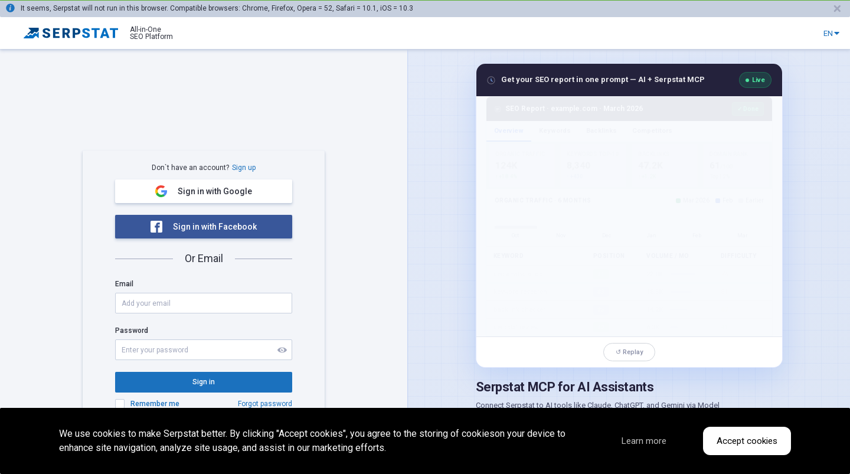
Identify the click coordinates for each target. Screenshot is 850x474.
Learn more (633, 441)
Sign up (244, 168)
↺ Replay (629, 352)
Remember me (154, 404)
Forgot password (265, 404)
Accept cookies (745, 441)
